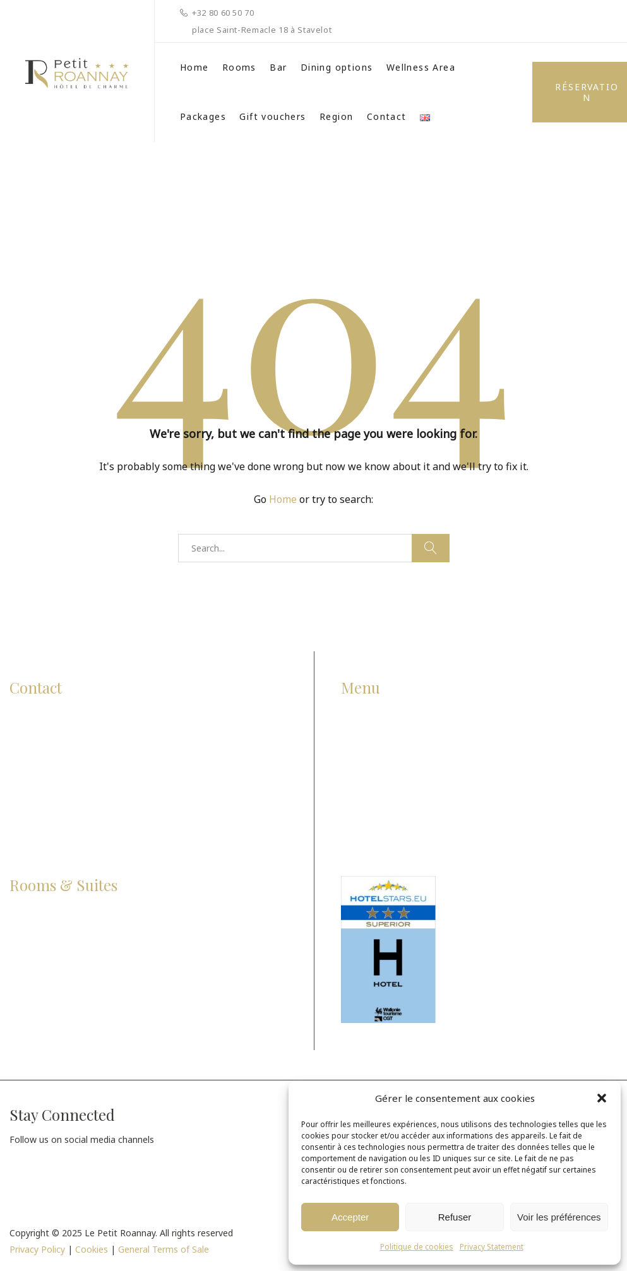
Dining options (337, 67)
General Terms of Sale (163, 1249)
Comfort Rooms (47, 918)
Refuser (455, 1217)
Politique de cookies (416, 1246)
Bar (278, 67)
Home (194, 67)
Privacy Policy (37, 1249)
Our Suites (34, 992)
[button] (601, 1098)
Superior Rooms (47, 943)
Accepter (350, 1217)
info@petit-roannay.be (83, 787)
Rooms (239, 67)
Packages (203, 116)
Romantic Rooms (50, 968)
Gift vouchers (272, 116)
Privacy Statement (491, 1246)
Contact (387, 116)
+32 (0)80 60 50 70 (65, 763)
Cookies (91, 1249)
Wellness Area (420, 67)
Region (336, 116)
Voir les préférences (559, 1217)
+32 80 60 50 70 (223, 12)
